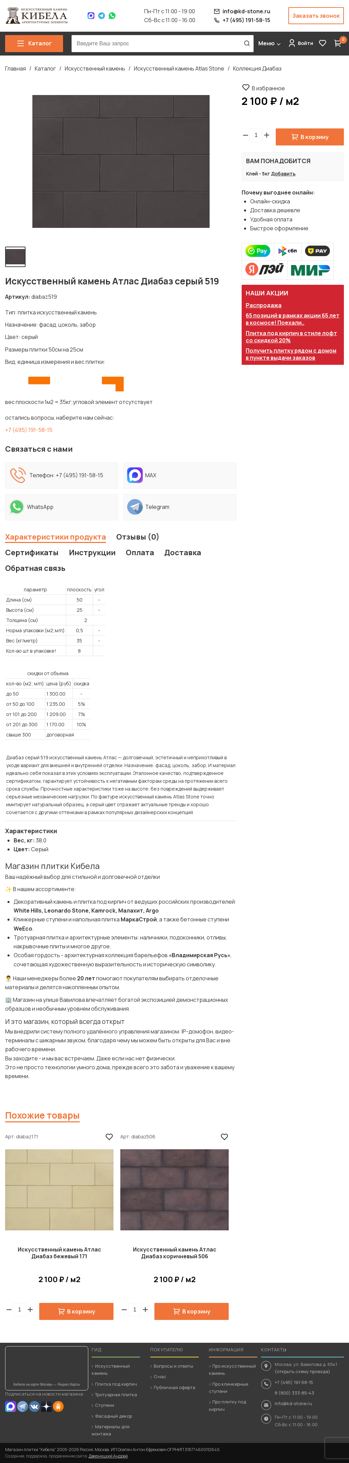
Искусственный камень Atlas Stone (179, 68)
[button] (267, 135)
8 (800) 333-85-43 (294, 1393)
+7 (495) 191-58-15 (28, 430)
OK (58, 1406)
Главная (15, 68)
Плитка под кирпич (116, 1384)
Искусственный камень (95, 68)
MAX (10, 1406)
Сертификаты (32, 552)
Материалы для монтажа (111, 1430)
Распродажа (264, 305)
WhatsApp (112, 15)
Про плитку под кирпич (227, 1405)
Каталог (45, 68)
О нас (160, 1376)
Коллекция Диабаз (257, 68)
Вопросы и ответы (173, 1366)
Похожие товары (42, 1115)
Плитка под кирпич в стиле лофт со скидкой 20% (291, 336)
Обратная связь (35, 568)
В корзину (315, 137)
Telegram (101, 15)
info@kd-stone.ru (293, 1403)
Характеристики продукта (55, 537)
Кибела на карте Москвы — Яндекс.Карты (46, 1384)
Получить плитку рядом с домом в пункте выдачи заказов (291, 354)
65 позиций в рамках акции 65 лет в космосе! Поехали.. (292, 319)
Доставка (182, 552)
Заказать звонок (316, 15)
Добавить (283, 173)
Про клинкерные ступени (228, 1387)
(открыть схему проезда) (302, 1371)
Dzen (46, 1406)
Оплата (140, 552)
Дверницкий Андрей (108, 1456)
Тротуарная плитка (116, 1394)
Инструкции (92, 552)
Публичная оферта (174, 1387)
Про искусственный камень (232, 1369)
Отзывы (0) (138, 537)
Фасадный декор (113, 1416)
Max (91, 15)
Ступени (104, 1405)
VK (34, 1406)
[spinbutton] (256, 135)
